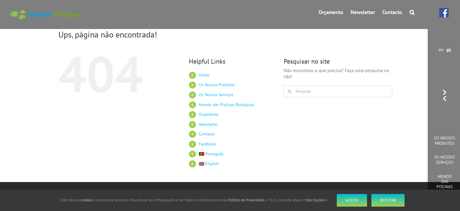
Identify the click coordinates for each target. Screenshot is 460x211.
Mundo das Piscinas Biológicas (445, 184)
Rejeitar (388, 200)
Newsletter (208, 124)
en (441, 49)
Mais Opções (316, 200)
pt (449, 49)
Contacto (207, 134)
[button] (419, 12)
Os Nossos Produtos (444, 140)
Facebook (207, 144)
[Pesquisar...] (338, 91)
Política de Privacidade (246, 200)
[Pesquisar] (289, 91)
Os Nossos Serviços (444, 159)
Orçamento (209, 114)
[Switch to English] (237, 163)
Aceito (351, 200)
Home (204, 75)
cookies (86, 200)
